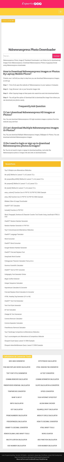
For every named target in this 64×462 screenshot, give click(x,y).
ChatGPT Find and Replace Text (15, 252)
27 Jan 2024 (11, 20)
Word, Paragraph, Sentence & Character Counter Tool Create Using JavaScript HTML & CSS (32, 216)
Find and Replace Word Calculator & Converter (19, 292)
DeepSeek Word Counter (12, 256)
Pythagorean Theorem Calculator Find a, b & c (19, 261)
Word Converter (10, 239)
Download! (57, 56)
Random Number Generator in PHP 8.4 (17, 226)
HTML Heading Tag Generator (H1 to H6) (17, 296)
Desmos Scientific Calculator (14, 265)
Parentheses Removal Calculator (15, 327)
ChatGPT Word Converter (13, 243)
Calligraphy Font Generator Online (15, 274)
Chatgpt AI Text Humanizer (13, 314)
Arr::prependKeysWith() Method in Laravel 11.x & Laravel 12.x (24, 179)
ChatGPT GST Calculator (12, 206)
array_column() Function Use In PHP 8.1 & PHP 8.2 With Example (25, 192)
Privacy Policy (38, 459)
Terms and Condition (28, 459)
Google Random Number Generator (16, 248)
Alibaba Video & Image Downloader (16, 201)
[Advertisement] (32, 35)
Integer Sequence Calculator (14, 283)
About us (19, 459)
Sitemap (45, 459)
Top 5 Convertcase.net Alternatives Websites (19, 230)
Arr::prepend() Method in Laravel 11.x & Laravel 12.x (21, 183)
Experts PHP (46, 457)
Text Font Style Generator (13, 305)
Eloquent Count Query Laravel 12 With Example (20, 341)
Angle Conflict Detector (12, 279)
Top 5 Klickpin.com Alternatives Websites (18, 170)
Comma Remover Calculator (13, 319)
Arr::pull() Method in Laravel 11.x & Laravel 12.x (19, 175)
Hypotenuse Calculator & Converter (16, 288)
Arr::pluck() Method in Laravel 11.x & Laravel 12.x (20, 188)
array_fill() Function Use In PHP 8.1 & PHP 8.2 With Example (24, 197)
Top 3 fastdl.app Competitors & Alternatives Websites (22, 332)
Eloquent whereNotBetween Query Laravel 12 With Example (24, 345)
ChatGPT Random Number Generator (16, 221)
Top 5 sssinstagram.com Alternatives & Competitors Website (24, 336)
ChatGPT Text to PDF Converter (15, 270)
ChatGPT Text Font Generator (14, 301)
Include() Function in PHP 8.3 (14, 210)
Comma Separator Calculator (14, 323)
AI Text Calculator (10, 310)
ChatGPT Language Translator (14, 234)
